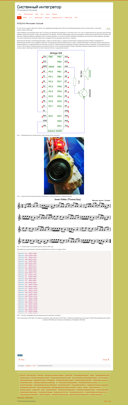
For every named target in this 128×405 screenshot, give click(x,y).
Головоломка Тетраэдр (45, 392)
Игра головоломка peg (43, 387)
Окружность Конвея (40, 380)
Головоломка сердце (26, 385)
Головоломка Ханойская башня (85, 390)
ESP (76, 17)
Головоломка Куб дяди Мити (66, 390)
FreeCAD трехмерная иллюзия (40, 378)
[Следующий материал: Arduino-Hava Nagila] (106, 359)
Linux (19, 14)
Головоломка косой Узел (76, 392)
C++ (31, 17)
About (48, 14)
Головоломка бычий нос (78, 385)
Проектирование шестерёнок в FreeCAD (64, 387)
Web (36, 14)
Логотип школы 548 (94, 387)
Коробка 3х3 (36, 390)
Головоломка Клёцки (102, 390)
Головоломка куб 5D (64, 385)
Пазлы (43, 390)
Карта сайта (29, 397)
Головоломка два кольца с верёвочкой (45, 385)
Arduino (47, 17)
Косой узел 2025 (31, 375)
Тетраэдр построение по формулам (98, 385)
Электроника (38, 17)
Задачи (92, 375)
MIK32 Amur (68, 17)
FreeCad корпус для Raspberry (29, 394)
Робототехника (28, 14)
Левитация (40, 375)
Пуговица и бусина (25, 390)
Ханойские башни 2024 (103, 375)
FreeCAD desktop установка (83, 380)
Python (25, 17)
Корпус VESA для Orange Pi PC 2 (79, 394)
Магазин (54, 14)
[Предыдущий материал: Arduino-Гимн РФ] (21, 359)
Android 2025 (68, 375)
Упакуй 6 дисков (25, 378)
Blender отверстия (44, 394)
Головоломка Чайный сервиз (28, 392)
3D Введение (51, 380)
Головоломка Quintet (26, 382)
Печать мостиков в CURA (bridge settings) (84, 378)
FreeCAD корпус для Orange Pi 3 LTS (96, 392)
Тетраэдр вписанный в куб (28, 387)
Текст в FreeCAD (103, 378)
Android (85, 387)
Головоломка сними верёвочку (68, 382)
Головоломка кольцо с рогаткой (87, 382)
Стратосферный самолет (81, 375)
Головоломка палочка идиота (65, 380)
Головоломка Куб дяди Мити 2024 (60, 378)
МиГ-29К (22, 375)
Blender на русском (96, 394)
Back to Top (107, 401)
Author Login (20, 397)
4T (57, 382)
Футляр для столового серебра (54, 375)
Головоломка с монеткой (100, 380)
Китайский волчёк (51, 390)
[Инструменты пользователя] (108, 28)
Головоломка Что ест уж (60, 392)
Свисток (79, 387)
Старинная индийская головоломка (44, 382)
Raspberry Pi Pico (57, 17)
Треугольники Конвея (26, 380)
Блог (42, 14)
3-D (19, 17)
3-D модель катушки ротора (60, 394)
